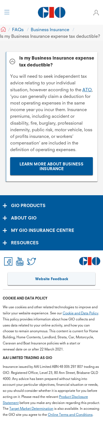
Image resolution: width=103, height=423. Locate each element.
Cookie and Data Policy (80, 313)
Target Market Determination (31, 408)
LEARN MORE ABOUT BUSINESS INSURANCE (51, 166)
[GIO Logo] (51, 12)
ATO (87, 89)
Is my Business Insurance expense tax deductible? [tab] (56, 61)
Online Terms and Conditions (70, 415)
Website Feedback (51, 279)
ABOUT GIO (24, 218)
